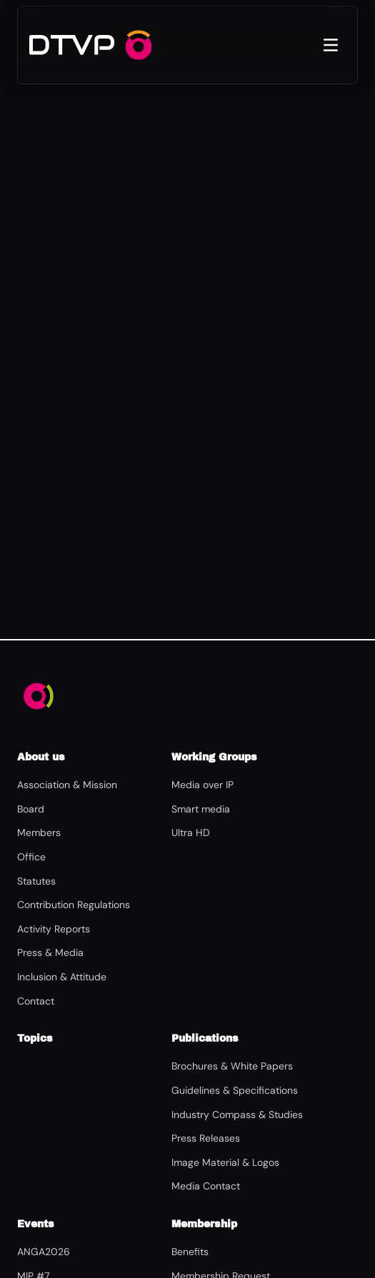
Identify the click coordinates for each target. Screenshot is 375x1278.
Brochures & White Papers (232, 1066)
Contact (35, 1001)
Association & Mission (67, 784)
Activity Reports (53, 928)
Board (30, 808)
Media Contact (205, 1185)
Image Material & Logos (225, 1162)
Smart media (200, 808)
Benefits (190, 1251)
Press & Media (50, 952)
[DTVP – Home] (71, 45)
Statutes (36, 881)
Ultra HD (190, 832)
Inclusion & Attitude (61, 976)
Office (31, 856)
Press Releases (205, 1138)
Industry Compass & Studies (237, 1114)
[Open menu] (330, 45)
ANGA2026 (43, 1251)
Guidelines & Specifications (234, 1090)
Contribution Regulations (73, 904)
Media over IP (202, 784)
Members (39, 832)
